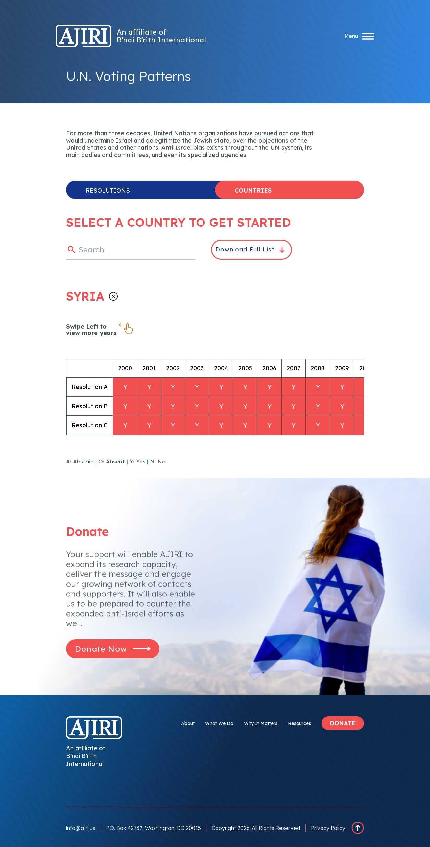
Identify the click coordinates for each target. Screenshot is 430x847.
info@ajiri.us (80, 828)
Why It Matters (260, 723)
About (188, 723)
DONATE (343, 723)
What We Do (219, 723)
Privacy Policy (328, 828)
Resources (299, 723)
